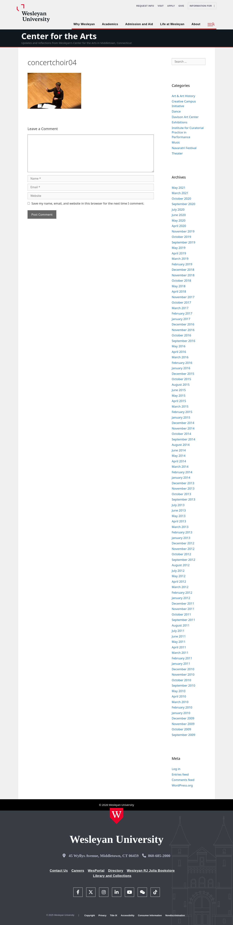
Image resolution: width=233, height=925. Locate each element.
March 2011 (180, 653)
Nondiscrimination (175, 915)
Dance (176, 111)
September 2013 (183, 499)
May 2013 (178, 516)
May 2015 (178, 395)
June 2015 (179, 390)
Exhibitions (179, 122)
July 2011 (178, 631)
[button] (211, 25)
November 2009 (183, 724)
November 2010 (183, 674)
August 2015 (181, 384)
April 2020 (179, 226)
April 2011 (179, 647)
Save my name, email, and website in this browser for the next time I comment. (87, 203)
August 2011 (181, 625)
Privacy (102, 915)
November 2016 (183, 330)
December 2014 (183, 423)
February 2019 (182, 264)
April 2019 (179, 253)
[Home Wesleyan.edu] (116, 816)
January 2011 (181, 663)
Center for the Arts (59, 35)
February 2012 (182, 592)
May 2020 (178, 220)
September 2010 (183, 685)
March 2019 (180, 259)
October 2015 (181, 379)
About (196, 24)
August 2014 (181, 445)
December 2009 (183, 718)
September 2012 (183, 560)
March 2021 (180, 193)
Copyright (89, 915)
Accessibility (127, 915)
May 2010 (178, 691)
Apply (171, 6)
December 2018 (183, 269)
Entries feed (180, 774)
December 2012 (183, 543)
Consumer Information (150, 915)
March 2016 (180, 357)
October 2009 (181, 729)
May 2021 (178, 188)
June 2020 (179, 215)
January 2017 (181, 319)
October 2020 (181, 198)
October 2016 (181, 335)
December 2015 (183, 374)
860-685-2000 (159, 855)
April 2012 (179, 581)
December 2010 (183, 669)
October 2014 (181, 434)
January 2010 (181, 713)
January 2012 (181, 598)
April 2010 (179, 696)
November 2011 (183, 609)
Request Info (145, 6)
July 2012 (178, 571)
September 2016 (183, 341)
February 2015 (182, 412)
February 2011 (182, 658)
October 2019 (181, 237)
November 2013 (183, 488)
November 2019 (183, 231)
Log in (176, 769)
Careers (77, 870)
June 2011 (179, 636)
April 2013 (179, 521)
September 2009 (183, 735)
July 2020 (178, 209)
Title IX (113, 915)
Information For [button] (202, 6)
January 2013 (181, 538)
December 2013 (183, 483)
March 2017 (180, 308)
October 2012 (181, 554)
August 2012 (181, 565)
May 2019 (178, 248)
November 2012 (183, 549)
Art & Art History (183, 96)
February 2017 (182, 313)
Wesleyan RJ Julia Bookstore (151, 870)
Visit (161, 6)
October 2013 (181, 494)
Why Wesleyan (84, 24)
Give (181, 6)
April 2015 (179, 401)
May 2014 (178, 456)
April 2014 (179, 461)
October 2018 (181, 280)
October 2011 (181, 614)
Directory (115, 870)
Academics (110, 24)
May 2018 (178, 286)
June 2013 (179, 510)
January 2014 (181, 477)
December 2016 (183, 324)
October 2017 (181, 302)
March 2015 (180, 406)
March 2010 (180, 702)
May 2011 (178, 642)
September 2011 (183, 620)
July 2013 (178, 505)
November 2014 (183, 428)
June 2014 (179, 450)
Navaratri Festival (184, 148)
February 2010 (182, 707)
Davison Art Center (185, 117)
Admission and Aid (139, 24)
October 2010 (181, 680)
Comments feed (183, 780)
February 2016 (182, 363)
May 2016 (178, 346)
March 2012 (180, 587)
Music (176, 142)
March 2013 (180, 527)
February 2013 (182, 532)
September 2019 (183, 242)
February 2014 (182, 472)
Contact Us (59, 870)
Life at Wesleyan (172, 24)
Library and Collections (112, 876)
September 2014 (183, 439)
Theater (177, 153)
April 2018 (179, 291)
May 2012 (178, 576)
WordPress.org (182, 785)
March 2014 (180, 466)
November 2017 (183, 297)
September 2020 (183, 204)
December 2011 (183, 603)
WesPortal (96, 870)
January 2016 (181, 368)
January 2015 (181, 417)
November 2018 (183, 275)
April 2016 (179, 352)
